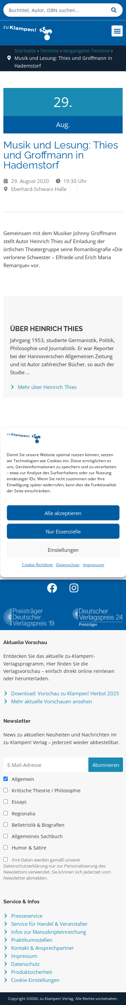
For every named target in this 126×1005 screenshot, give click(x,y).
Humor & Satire (24, 848)
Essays (15, 802)
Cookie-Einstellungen (35, 980)
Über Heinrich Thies (46, 329)
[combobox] (55, 10)
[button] (117, 30)
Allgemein (18, 779)
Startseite (25, 50)
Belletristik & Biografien (34, 825)
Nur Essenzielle (63, 531)
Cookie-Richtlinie (37, 565)
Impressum (93, 565)
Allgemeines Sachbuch (33, 836)
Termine (49, 50)
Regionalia (19, 814)
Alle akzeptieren (63, 513)
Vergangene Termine (86, 50)
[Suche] (115, 10)
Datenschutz (68, 565)
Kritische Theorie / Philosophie (42, 791)
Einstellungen (63, 549)
